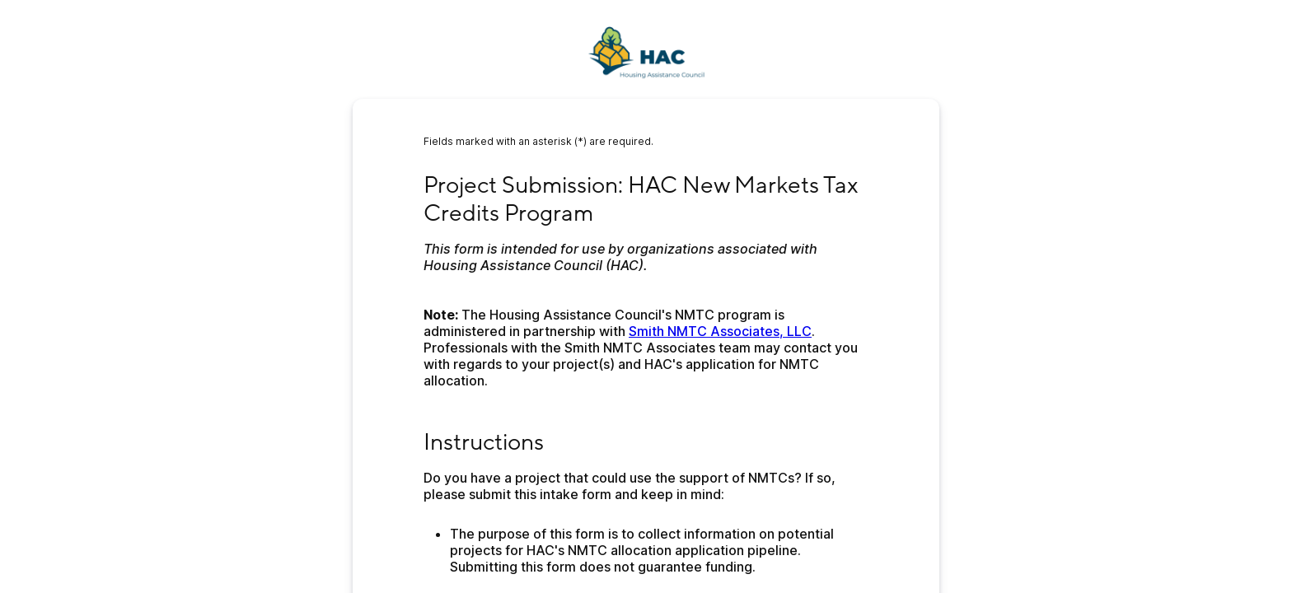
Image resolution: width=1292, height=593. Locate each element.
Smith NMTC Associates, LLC (720, 331)
